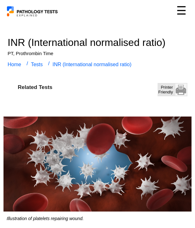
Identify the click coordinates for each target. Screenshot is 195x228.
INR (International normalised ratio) (92, 64)
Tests (36, 64)
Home (14, 64)
